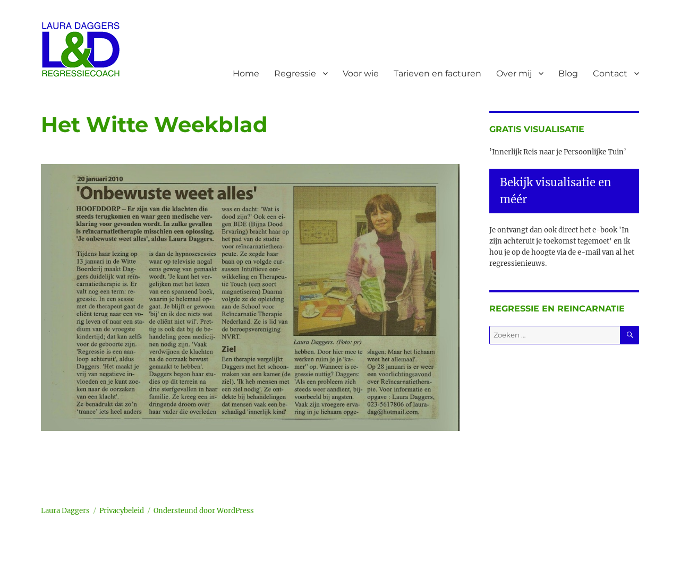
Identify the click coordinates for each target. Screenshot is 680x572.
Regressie (295, 73)
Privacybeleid (121, 510)
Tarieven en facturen (437, 73)
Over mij (514, 73)
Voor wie (361, 73)
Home (246, 73)
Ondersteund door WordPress (204, 510)
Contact (610, 73)
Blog (568, 73)
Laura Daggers (65, 510)
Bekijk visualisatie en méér (555, 191)
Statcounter (25, 564)
